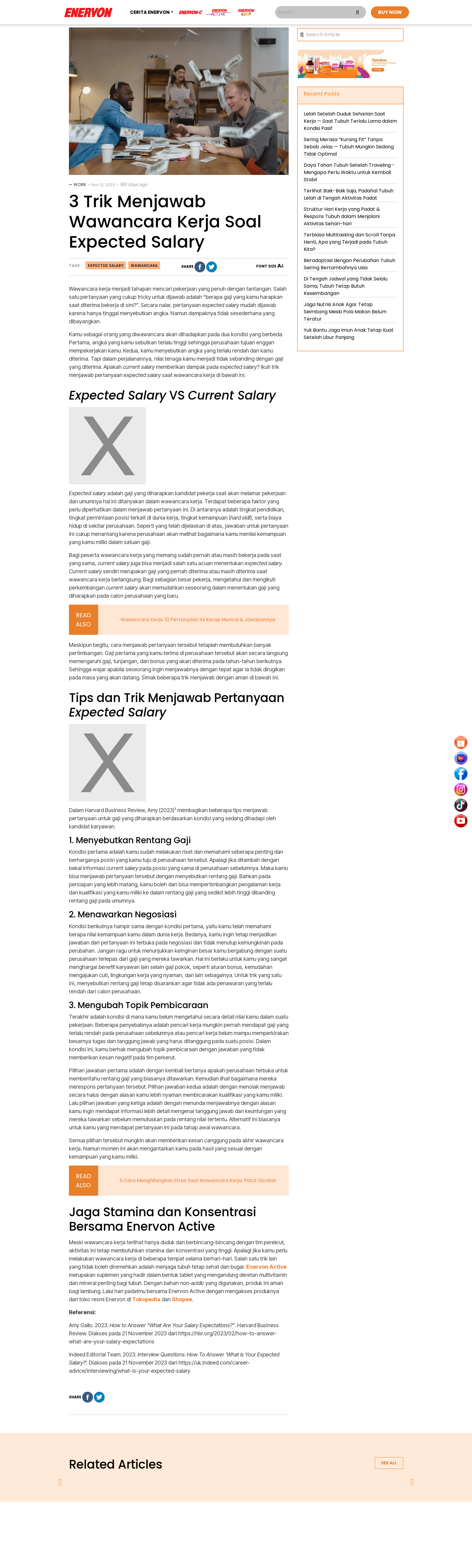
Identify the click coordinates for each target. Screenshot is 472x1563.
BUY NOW (390, 12)
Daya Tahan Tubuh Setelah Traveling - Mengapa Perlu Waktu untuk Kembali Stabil (349, 172)
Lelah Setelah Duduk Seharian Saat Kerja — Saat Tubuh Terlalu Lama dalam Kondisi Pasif (350, 121)
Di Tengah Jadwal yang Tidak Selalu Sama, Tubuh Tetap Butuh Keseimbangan (345, 286)
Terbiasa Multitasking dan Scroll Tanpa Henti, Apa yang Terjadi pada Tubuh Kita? (349, 242)
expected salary (105, 265)
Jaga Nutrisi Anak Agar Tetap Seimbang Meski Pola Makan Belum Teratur (345, 311)
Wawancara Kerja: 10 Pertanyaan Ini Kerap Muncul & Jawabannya (197, 619)
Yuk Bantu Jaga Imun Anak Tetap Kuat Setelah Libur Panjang (349, 334)
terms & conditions (242, 1517)
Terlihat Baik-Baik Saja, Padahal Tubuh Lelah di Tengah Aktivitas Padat (348, 194)
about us (165, 1517)
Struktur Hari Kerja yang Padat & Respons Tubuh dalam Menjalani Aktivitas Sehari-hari (342, 216)
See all (389, 1463)
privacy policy (199, 1517)
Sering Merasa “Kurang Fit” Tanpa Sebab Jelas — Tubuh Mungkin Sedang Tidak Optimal (349, 146)
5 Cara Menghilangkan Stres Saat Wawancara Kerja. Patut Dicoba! (198, 1180)
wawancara (144, 265)
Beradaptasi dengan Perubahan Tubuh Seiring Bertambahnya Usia (349, 264)
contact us (283, 1517)
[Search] (352, 34)
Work (79, 185)
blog (310, 1517)
